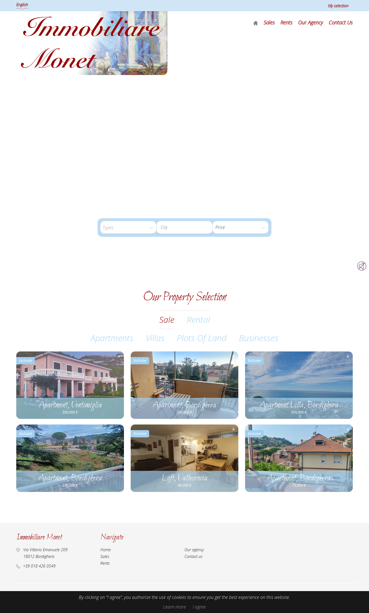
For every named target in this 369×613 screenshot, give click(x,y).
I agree (199, 607)
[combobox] (184, 227)
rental (198, 319)
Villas (155, 338)
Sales (269, 22)
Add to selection (119, 356)
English (22, 4)
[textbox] (189, 227)
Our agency (310, 22)
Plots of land (202, 338)
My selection (338, 5)
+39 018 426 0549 (39, 566)
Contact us (341, 22)
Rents (286, 22)
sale (166, 319)
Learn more (174, 607)
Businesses (258, 338)
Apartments (112, 338)
